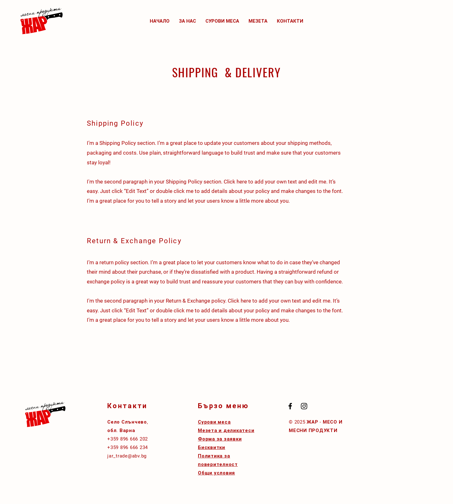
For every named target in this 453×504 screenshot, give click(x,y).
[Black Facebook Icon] (290, 406)
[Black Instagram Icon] (304, 406)
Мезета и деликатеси (226, 430)
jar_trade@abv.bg (127, 456)
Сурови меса (214, 422)
